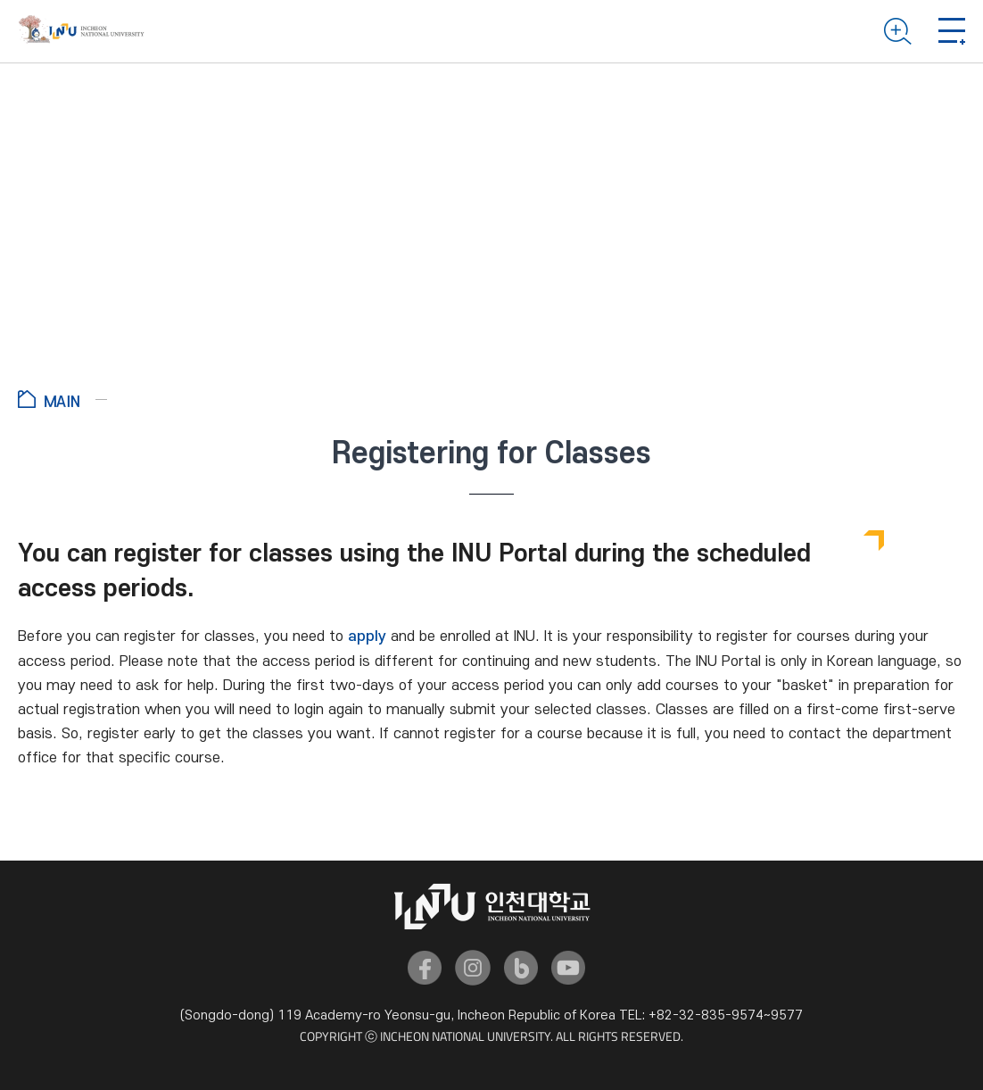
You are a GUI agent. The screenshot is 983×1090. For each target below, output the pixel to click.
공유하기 (940, 402)
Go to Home (62, 399)
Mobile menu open (951, 31)
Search (898, 31)
